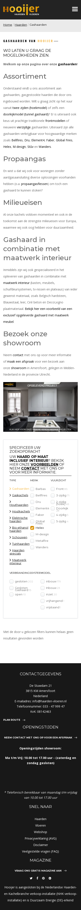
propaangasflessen (34, 184)
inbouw (53, 581)
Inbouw (53, 587)
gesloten (24, 581)
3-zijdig (62, 495)
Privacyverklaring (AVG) (41, 838)
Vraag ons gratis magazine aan (38, 870)
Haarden (21, 24)
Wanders (45, 147)
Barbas (41, 488)
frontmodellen (55, 121)
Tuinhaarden (21, 543)
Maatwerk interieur (18, 561)
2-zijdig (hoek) (62, 502)
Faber (50, 140)
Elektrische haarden (19, 519)
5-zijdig (62, 521)
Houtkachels (21, 511)
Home (7, 24)
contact (18, 355)
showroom (18, 368)
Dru (27, 140)
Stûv (30, 147)
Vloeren (40, 825)
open (20, 594)
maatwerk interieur (16, 283)
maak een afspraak (20, 361)
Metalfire (42, 540)
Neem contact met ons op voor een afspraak (38, 737)
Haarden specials (17, 551)
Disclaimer (40, 845)
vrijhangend (55, 600)
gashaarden (67, 64)
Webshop (40, 832)
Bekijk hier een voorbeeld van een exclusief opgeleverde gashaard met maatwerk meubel (37, 315)
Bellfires (17, 140)
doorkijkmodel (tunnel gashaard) (26, 114)
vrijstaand (53, 607)
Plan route (11, 720)
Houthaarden (19, 505)
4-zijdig (62, 514)
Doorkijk (62, 509)
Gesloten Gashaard (23, 588)
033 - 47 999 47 (54, 706)
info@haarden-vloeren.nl (49, 701)
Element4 (37, 140)
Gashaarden (20, 488)
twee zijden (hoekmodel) (30, 108)
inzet (51, 594)
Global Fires (64, 140)
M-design (19, 147)
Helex (7, 147)
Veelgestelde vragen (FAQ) (40, 851)
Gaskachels (20, 495)
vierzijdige (24, 127)
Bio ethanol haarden (19, 529)
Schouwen (19, 537)
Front (61, 488)
